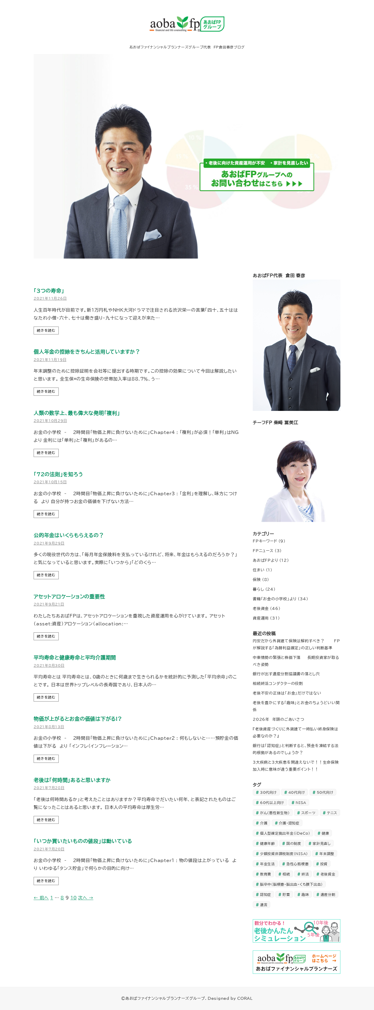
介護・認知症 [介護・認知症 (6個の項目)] (289, 823)
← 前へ (41, 898)
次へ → (85, 898)
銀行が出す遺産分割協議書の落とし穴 (286, 674)
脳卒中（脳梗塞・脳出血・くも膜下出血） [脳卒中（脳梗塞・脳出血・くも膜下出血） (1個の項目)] (291, 884)
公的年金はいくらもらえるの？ (69, 535)
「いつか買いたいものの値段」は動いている (83, 841)
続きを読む (46, 330)
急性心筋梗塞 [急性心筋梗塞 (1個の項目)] (297, 864)
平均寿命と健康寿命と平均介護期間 (75, 657)
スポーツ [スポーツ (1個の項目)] (308, 812)
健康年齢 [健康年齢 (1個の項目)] (267, 843)
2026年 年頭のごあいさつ (278, 719)
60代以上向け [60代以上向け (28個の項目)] (272, 802)
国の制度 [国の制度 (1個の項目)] (293, 843)
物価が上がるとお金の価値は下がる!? (78, 718)
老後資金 (261, 608)
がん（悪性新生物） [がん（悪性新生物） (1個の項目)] (275, 812)
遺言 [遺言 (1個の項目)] (264, 904)
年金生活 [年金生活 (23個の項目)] (267, 864)
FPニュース (263, 551)
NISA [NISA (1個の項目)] (301, 802)
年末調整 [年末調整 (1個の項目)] (326, 853)
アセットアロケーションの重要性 (69, 596)
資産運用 (261, 618)
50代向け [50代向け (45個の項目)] (325, 792)
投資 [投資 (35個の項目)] (324, 864)
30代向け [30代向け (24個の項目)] (268, 792)
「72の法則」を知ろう (58, 474)
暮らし (258, 589)
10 (73, 898)
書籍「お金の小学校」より (275, 599)
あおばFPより (265, 560)
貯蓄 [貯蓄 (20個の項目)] (286, 894)
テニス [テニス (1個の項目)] (332, 812)
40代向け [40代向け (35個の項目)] (296, 792)
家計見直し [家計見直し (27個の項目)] (322, 843)
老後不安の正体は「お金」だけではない (287, 693)
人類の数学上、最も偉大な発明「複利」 (77, 413)
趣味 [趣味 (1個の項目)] (305, 894)
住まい (258, 570)
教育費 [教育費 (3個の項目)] (265, 874)
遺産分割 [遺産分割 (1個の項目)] (328, 894)
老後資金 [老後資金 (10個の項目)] (328, 874)
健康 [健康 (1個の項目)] (325, 833)
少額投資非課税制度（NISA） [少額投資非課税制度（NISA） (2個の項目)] (284, 853)
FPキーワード (265, 541)
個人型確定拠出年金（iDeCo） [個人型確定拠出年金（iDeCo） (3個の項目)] (285, 833)
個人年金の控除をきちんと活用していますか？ (87, 351)
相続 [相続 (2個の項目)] (286, 874)
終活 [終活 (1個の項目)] (305, 874)
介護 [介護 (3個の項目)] (264, 823)
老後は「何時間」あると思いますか (72, 780)
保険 (257, 580)
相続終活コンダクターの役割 (278, 683)
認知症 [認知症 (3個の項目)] (265, 894)
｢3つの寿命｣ (49, 290)
